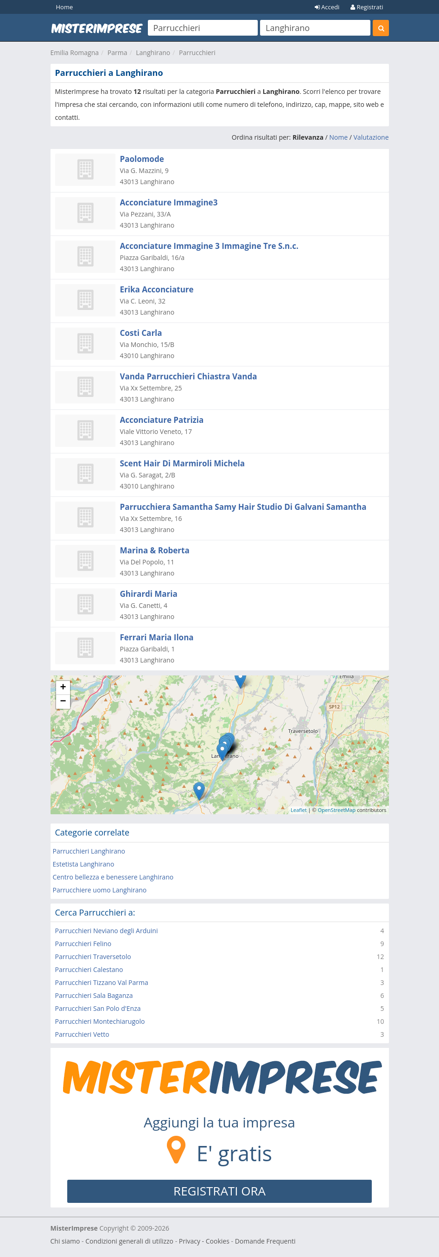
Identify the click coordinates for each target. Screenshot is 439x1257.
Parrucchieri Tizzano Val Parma (101, 982)
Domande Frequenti (265, 1241)
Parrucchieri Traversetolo (93, 956)
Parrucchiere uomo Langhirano (100, 889)
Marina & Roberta (155, 550)
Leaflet (299, 809)
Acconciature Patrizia (162, 420)
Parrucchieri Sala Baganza (94, 995)
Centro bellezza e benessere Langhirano (113, 877)
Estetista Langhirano (84, 864)
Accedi (327, 7)
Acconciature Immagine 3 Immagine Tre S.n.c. (209, 246)
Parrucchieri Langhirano (89, 851)
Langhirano (153, 52)
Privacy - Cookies (204, 1241)
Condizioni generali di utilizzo (129, 1241)
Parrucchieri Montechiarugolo (100, 1021)
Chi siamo (65, 1241)
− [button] (63, 702)
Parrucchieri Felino (83, 943)
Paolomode (142, 159)
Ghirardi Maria (149, 593)
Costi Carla (141, 333)
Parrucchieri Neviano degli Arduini (106, 930)
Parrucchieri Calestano (89, 969)
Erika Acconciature (157, 289)
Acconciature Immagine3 (169, 202)
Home (64, 7)
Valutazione (371, 137)
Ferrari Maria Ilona (157, 637)
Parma (117, 52)
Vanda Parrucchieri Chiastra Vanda (188, 376)
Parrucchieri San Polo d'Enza (98, 1008)
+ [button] (63, 688)
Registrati (366, 7)
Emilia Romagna (75, 52)
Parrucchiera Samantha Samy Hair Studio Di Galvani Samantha (243, 507)
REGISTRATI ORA (219, 1191)
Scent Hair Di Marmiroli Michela (182, 463)
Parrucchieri (197, 52)
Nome (338, 137)
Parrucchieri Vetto (82, 1034)
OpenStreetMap (337, 809)
